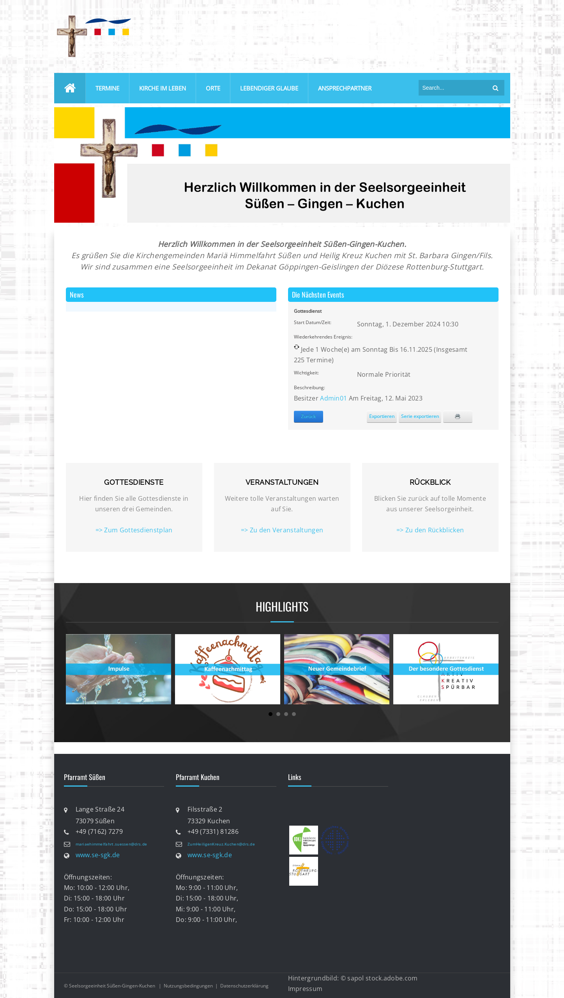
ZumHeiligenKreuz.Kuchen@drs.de (221, 844)
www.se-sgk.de (98, 855)
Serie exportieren (420, 416)
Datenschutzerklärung (244, 985)
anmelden (496, 15)
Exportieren (381, 416)
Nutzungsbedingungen (188, 985)
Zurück (308, 416)
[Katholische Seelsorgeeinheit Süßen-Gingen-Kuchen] (93, 17)
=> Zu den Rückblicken (430, 530)
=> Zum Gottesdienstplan (134, 530)
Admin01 (333, 398)
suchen (495, 88)
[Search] (454, 88)
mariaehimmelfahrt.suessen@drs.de (111, 844)
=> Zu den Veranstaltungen (282, 530)
